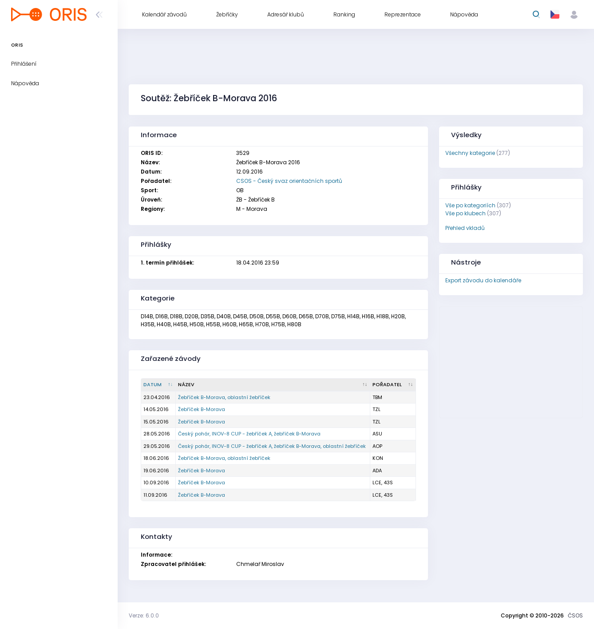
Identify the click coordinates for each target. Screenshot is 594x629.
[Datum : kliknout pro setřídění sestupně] (158, 385)
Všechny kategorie (470, 153)
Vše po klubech (465, 213)
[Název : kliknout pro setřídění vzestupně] (273, 385)
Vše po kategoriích (470, 205)
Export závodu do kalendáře (483, 280)
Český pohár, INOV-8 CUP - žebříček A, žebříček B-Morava (249, 433)
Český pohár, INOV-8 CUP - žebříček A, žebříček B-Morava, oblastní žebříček (272, 446)
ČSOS (575, 615)
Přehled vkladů (465, 228)
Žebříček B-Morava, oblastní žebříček (224, 397)
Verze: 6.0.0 (144, 615)
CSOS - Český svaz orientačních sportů (289, 181)
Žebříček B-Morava (201, 409)
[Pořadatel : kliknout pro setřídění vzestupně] (393, 385)
